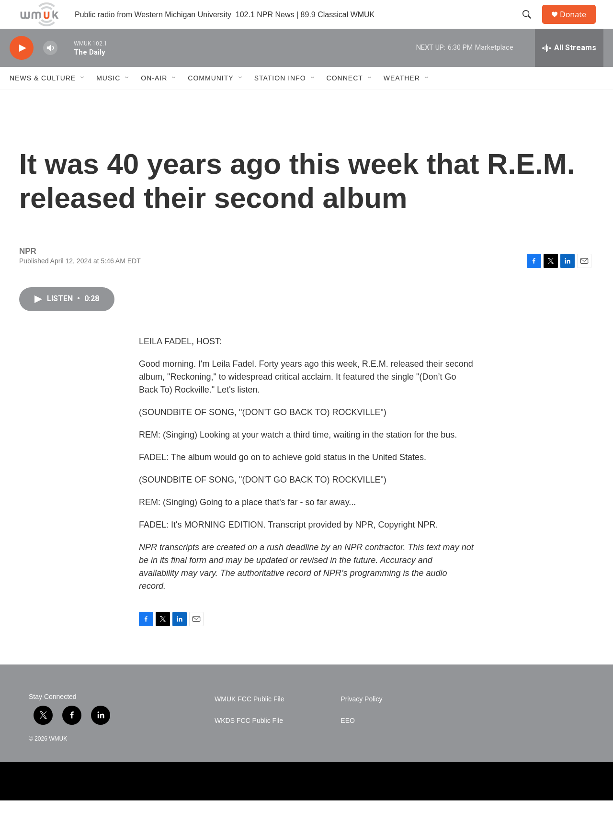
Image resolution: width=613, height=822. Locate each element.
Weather (402, 99)
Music (108, 99)
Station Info (280, 99)
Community (210, 99)
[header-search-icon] (531, 25)
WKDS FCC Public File (249, 742)
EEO (348, 742)
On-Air (154, 99)
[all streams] (569, 69)
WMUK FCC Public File (249, 720)
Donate (579, 25)
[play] (21, 69)
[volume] (50, 69)
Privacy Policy (361, 720)
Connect (345, 99)
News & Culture (43, 99)
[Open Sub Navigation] (83, 99)
